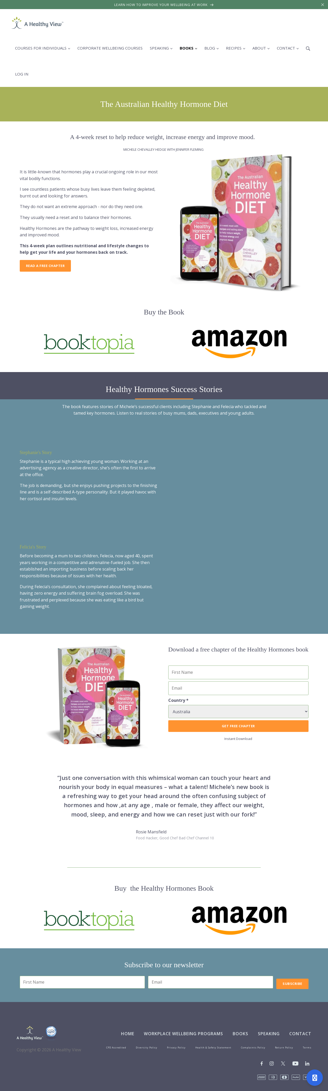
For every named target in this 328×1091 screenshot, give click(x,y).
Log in (21, 74)
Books (240, 1034)
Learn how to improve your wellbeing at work (164, 4)
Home (127, 1034)
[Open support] (314, 1077)
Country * (178, 700)
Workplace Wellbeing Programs (183, 1034)
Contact (300, 1034)
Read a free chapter (45, 265)
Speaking (269, 1034)
